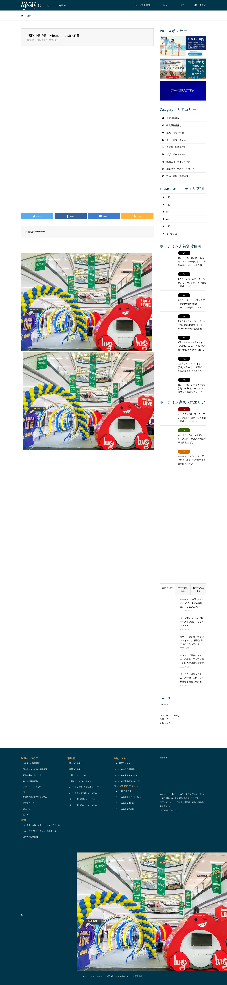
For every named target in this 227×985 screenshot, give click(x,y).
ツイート (164, 704)
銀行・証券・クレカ (176, 140)
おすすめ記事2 (198, 589)
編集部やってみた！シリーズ (180, 169)
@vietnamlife (40, 232)
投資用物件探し (174, 125)
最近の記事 (167, 588)
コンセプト (164, 5)
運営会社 (138, 976)
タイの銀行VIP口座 (123, 791)
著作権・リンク (126, 976)
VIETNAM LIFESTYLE (179, 915)
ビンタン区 (171, 233)
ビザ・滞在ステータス (177, 154)
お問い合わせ (199, 5)
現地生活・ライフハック (178, 161)
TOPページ (87, 976)
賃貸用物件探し (174, 118)
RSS (22, 915)
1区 (168, 197)
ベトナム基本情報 (141, 5)
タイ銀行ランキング (123, 763)
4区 (168, 219)
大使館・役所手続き (176, 147)
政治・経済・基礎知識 (177, 176)
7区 (168, 226)
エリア (181, 5)
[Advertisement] (87, 85)
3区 (168, 212)
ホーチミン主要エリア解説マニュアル (85, 787)
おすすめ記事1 (183, 589)
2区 (168, 204)
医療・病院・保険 (175, 132)
